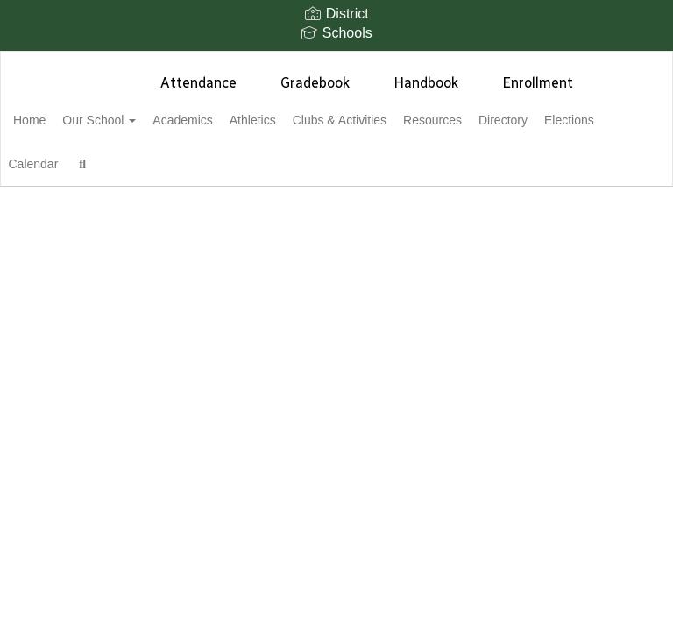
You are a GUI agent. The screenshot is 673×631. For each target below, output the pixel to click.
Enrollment (537, 82)
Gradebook (315, 82)
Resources (507, 120)
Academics (229, 120)
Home (56, 120)
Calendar (141, 164)
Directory (588, 120)
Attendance (198, 82)
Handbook (425, 82)
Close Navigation (280, 171)
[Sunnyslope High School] (336, 63)
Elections (65, 164)
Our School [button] (136, 120)
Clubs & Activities (405, 120)
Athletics (309, 120)
